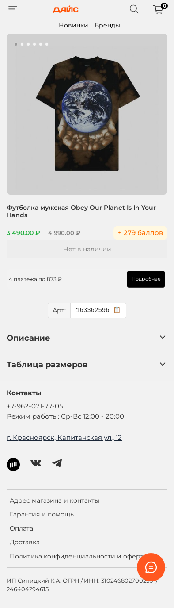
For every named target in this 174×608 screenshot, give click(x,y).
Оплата (21, 528)
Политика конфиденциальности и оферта (78, 556)
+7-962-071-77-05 (35, 406)
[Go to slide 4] (34, 44)
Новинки (73, 25)
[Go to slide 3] (28, 44)
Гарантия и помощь (42, 514)
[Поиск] (134, 9)
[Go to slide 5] (40, 44)
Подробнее (146, 279)
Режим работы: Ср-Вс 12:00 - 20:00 (65, 416)
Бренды (107, 25)
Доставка (25, 542)
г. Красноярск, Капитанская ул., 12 (64, 437)
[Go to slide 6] (46, 44)
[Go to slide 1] (16, 44)
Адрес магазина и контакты (54, 500)
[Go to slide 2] (22, 44)
